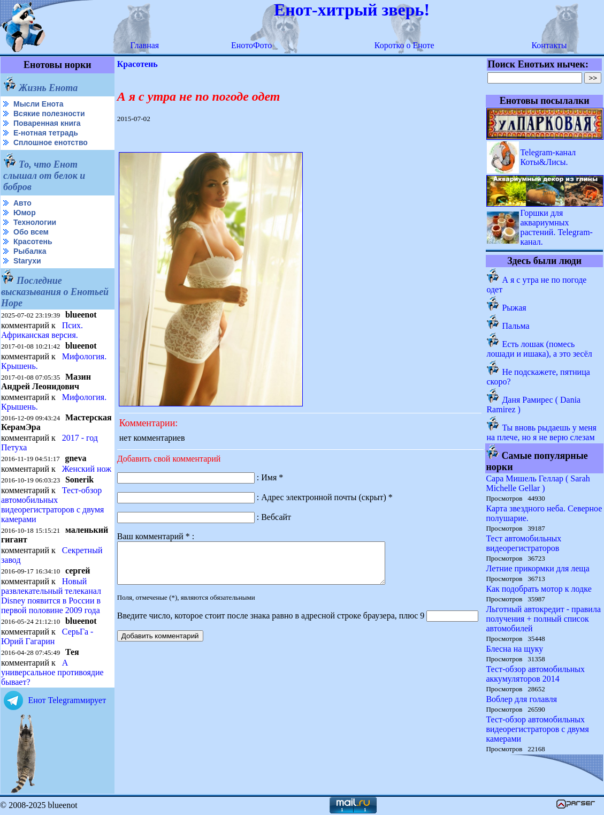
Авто (22, 203)
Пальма (515, 325)
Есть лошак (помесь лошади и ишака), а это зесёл (539, 348)
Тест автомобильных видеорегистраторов (523, 543)
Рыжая (514, 307)
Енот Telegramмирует (67, 700)
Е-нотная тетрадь (45, 133)
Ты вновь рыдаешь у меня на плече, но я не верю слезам (541, 432)
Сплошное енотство (50, 142)
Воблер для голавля (521, 699)
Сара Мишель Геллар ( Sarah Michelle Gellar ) (538, 483)
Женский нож (86, 468)
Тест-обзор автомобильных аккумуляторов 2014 (535, 674)
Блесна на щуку (514, 648)
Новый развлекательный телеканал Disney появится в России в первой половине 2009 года (51, 596)
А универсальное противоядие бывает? (52, 672)
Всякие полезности (49, 113)
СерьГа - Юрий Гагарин (47, 636)
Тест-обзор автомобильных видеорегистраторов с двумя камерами (52, 505)
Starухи (27, 260)
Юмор (24, 212)
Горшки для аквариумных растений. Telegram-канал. (556, 227)
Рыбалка (29, 251)
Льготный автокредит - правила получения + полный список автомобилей (543, 619)
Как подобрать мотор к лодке (538, 588)
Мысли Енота (38, 104)
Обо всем (31, 232)
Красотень (32, 241)
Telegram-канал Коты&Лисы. (548, 157)
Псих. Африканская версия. (42, 330)
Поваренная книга (47, 123)
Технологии (34, 222)
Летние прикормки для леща (537, 568)
